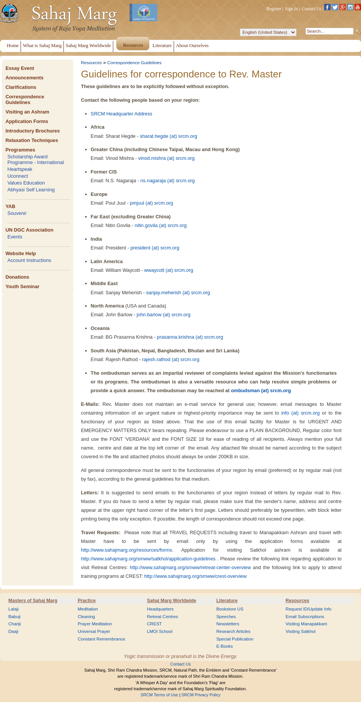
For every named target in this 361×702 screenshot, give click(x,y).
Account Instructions (29, 260)
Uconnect (17, 176)
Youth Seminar (22, 286)
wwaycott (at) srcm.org (168, 270)
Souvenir (17, 213)
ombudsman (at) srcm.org (261, 390)
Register (274, 8)
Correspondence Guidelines (24, 99)
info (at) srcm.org (300, 413)
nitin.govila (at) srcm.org (161, 225)
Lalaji (13, 609)
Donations (17, 277)
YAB (10, 206)
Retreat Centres (162, 616)
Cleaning (86, 616)
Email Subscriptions (305, 616)
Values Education (26, 183)
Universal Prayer (94, 631)
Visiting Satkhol (301, 631)
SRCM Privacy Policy (201, 695)
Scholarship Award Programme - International (35, 159)
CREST (154, 624)
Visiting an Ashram (27, 112)
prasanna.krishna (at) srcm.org (190, 337)
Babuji (14, 616)
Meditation (88, 609)
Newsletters (227, 624)
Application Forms (26, 121)
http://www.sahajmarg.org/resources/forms (126, 550)
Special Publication (234, 639)
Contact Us (311, 8)
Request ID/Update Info (309, 609)
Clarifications (20, 87)
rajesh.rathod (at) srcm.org (171, 359)
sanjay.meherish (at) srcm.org (178, 292)
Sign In (291, 8)
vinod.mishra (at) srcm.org (166, 158)
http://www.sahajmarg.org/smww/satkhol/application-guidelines (148, 559)
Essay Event (19, 68)
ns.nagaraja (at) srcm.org (167, 180)
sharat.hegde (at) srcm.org (168, 136)
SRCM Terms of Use (159, 695)
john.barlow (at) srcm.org (164, 314)
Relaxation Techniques (31, 140)
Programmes (20, 150)
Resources (91, 62)
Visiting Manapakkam (307, 624)
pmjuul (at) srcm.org (151, 203)
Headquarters (160, 609)
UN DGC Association (29, 230)
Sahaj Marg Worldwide (171, 600)
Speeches (226, 616)
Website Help (20, 253)
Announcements (24, 77)
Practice (86, 600)
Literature (227, 600)
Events (14, 237)
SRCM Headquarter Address (121, 114)
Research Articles (233, 631)
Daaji (13, 631)
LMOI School (160, 631)
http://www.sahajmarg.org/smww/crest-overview (195, 576)
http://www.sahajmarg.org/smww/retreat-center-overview (190, 567)
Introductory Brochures (32, 131)
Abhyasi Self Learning (31, 189)
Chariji (14, 624)
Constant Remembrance (101, 639)
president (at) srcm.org (154, 248)
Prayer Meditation (95, 624)
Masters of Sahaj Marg (32, 600)
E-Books (224, 646)
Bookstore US (229, 609)
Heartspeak (19, 169)
